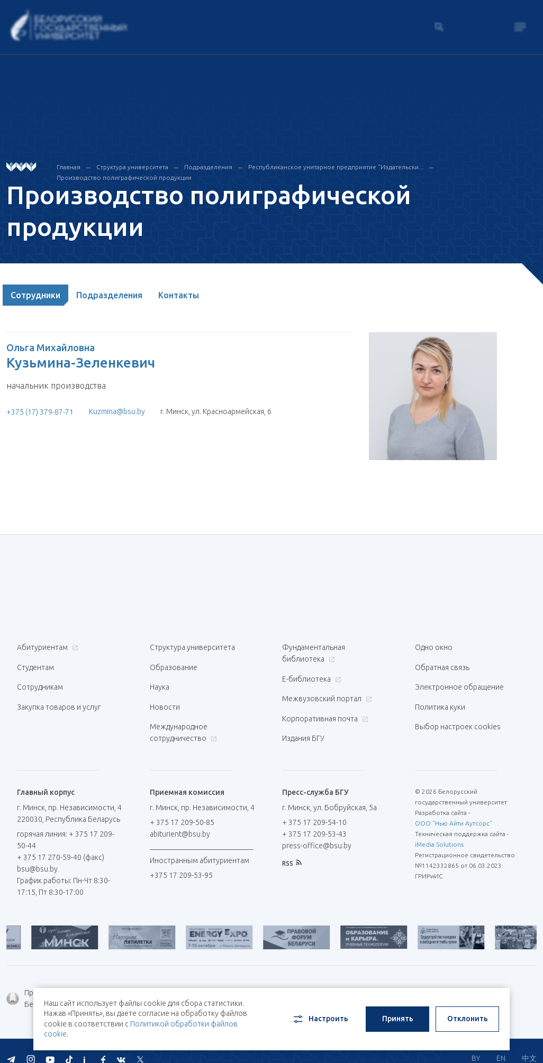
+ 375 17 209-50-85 (182, 807)
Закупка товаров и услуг (59, 698)
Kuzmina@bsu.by (117, 411)
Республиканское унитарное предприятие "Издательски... (335, 166)
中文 (529, 1042)
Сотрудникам (40, 681)
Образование (173, 664)
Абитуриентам (46, 647)
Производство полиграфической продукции (124, 177)
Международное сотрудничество (183, 721)
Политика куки (440, 698)
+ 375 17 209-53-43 (314, 819)
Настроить (320, 1019)
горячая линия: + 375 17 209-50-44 (57, 825)
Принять (397, 1018)
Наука (159, 681)
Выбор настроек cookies (458, 715)
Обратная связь (442, 664)
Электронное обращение (459, 681)
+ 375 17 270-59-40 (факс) (60, 842)
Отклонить (467, 1018)
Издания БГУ (303, 726)
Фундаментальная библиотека (313, 653)
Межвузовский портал (325, 693)
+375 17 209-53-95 (181, 860)
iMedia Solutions (439, 829)
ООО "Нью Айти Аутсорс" (453, 808)
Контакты (178, 295)
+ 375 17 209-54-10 (314, 807)
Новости (165, 698)
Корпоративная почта (324, 709)
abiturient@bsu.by (180, 819)
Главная (68, 166)
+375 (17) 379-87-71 (40, 412)
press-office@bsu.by (316, 831)
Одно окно (434, 647)
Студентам (35, 664)
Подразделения (208, 166)
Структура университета (132, 166)
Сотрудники (35, 295)
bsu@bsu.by (37, 854)
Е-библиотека (310, 676)
